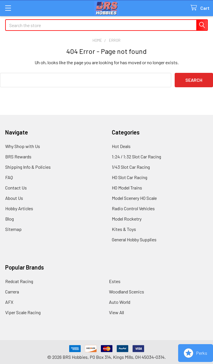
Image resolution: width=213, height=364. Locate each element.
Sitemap (13, 229)
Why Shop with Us (22, 146)
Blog (9, 218)
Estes (114, 281)
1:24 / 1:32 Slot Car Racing (136, 156)
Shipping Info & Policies (28, 167)
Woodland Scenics (126, 291)
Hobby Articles (19, 208)
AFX (9, 302)
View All (116, 312)
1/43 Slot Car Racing (131, 167)
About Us (14, 198)
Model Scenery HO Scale (134, 198)
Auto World (119, 302)
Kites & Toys (124, 229)
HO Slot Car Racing (129, 177)
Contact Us (16, 187)
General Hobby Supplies (134, 239)
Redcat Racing (19, 281)
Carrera (12, 291)
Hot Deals (121, 146)
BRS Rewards (18, 156)
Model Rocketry (127, 218)
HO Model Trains (127, 187)
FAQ (9, 177)
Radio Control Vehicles (133, 208)
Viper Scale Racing (23, 312)
